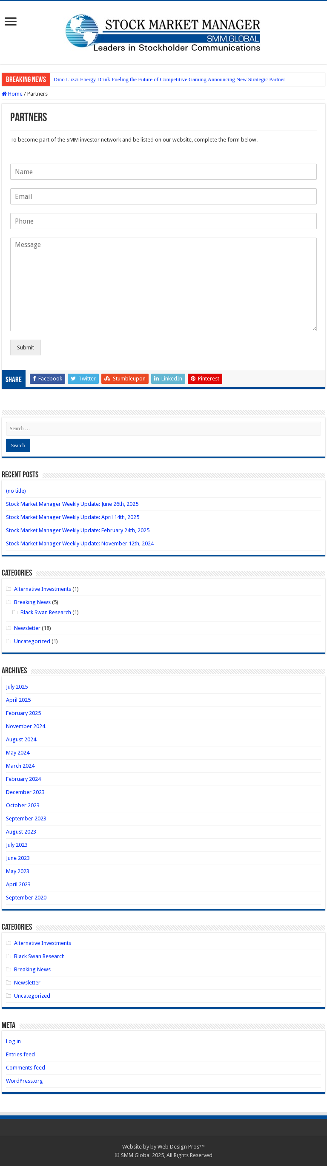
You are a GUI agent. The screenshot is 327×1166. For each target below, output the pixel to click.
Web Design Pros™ (181, 1146)
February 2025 (23, 713)
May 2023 (17, 871)
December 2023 (25, 792)
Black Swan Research (45, 612)
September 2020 (26, 897)
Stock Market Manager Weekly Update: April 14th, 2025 (72, 517)
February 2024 (23, 779)
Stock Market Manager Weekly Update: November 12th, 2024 (80, 543)
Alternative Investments (42, 589)
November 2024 (25, 726)
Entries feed (20, 1054)
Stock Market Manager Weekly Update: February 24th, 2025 (77, 530)
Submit (25, 347)
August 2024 (21, 739)
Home (12, 94)
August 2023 (21, 831)
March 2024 (20, 766)
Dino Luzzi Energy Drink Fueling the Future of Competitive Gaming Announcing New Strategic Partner (169, 79)
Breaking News (32, 602)
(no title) (16, 491)
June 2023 (18, 858)
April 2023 (18, 884)
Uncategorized (32, 641)
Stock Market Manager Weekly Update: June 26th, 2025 (72, 504)
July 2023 (17, 845)
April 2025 (18, 700)
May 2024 (17, 752)
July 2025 (17, 687)
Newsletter (27, 628)
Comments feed (25, 1067)
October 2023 (23, 805)
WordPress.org (24, 1081)
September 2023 (26, 818)
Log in (13, 1041)
